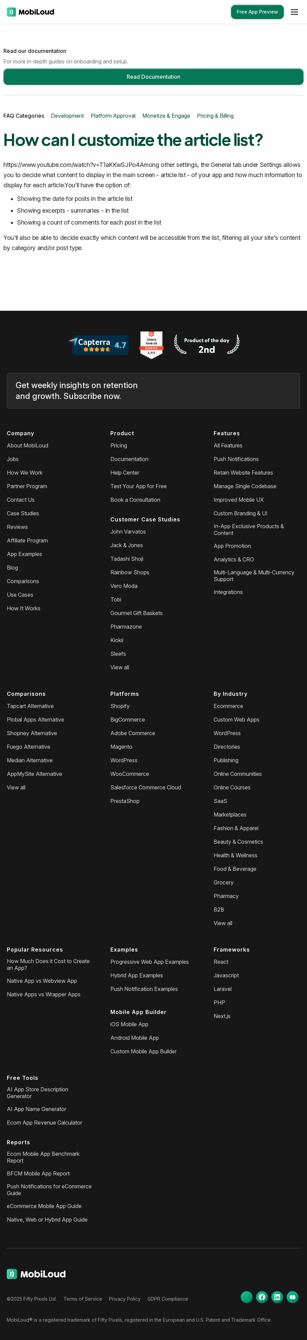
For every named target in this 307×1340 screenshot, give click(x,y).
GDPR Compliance (167, 1299)
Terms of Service (83, 1299)
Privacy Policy (125, 1299)
